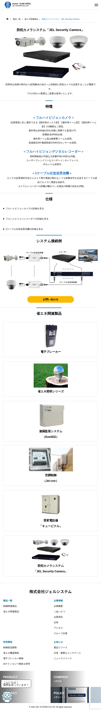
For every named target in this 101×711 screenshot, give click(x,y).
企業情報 (58, 600)
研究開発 (7, 642)
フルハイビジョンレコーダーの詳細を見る (27, 219)
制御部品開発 (10, 647)
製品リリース (60, 647)
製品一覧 (17, 19)
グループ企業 (60, 633)
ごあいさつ (59, 611)
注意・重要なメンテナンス (67, 653)
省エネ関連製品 (31, 19)
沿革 (56, 622)
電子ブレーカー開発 (13, 658)
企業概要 (58, 606)
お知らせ (58, 642)
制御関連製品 (10, 606)
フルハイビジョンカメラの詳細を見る (25, 208)
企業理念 (58, 617)
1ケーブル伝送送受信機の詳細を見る (24, 229)
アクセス (58, 628)
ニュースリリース (63, 658)
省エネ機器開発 (11, 653)
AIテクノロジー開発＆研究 (16, 664)
